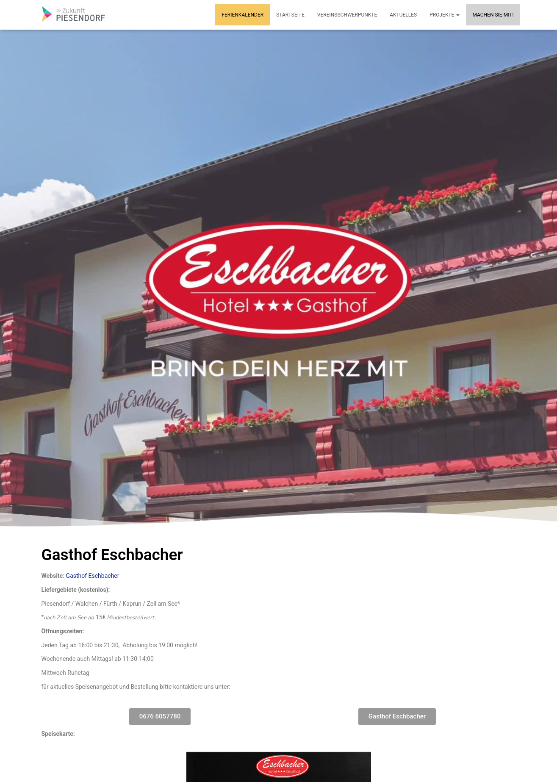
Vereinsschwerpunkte (347, 15)
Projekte (445, 15)
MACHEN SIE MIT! (492, 15)
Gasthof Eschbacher (92, 575)
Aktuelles (403, 15)
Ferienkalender (242, 15)
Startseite (290, 15)
